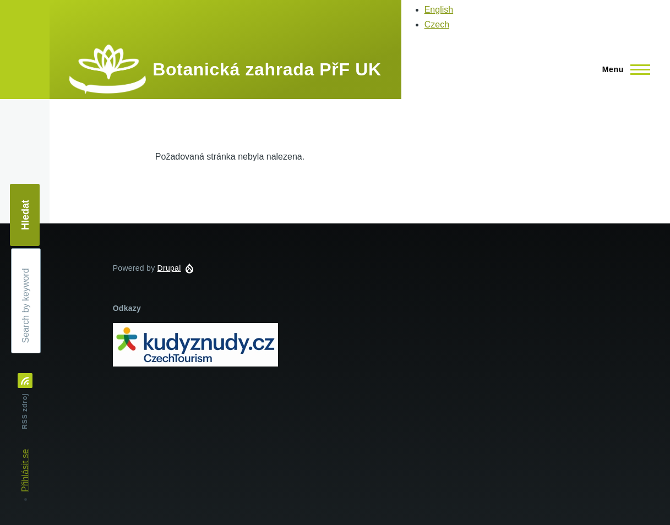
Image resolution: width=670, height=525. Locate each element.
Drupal (169, 268)
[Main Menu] (622, 69)
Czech (436, 24)
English (438, 9)
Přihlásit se (25, 470)
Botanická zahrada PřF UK (266, 69)
